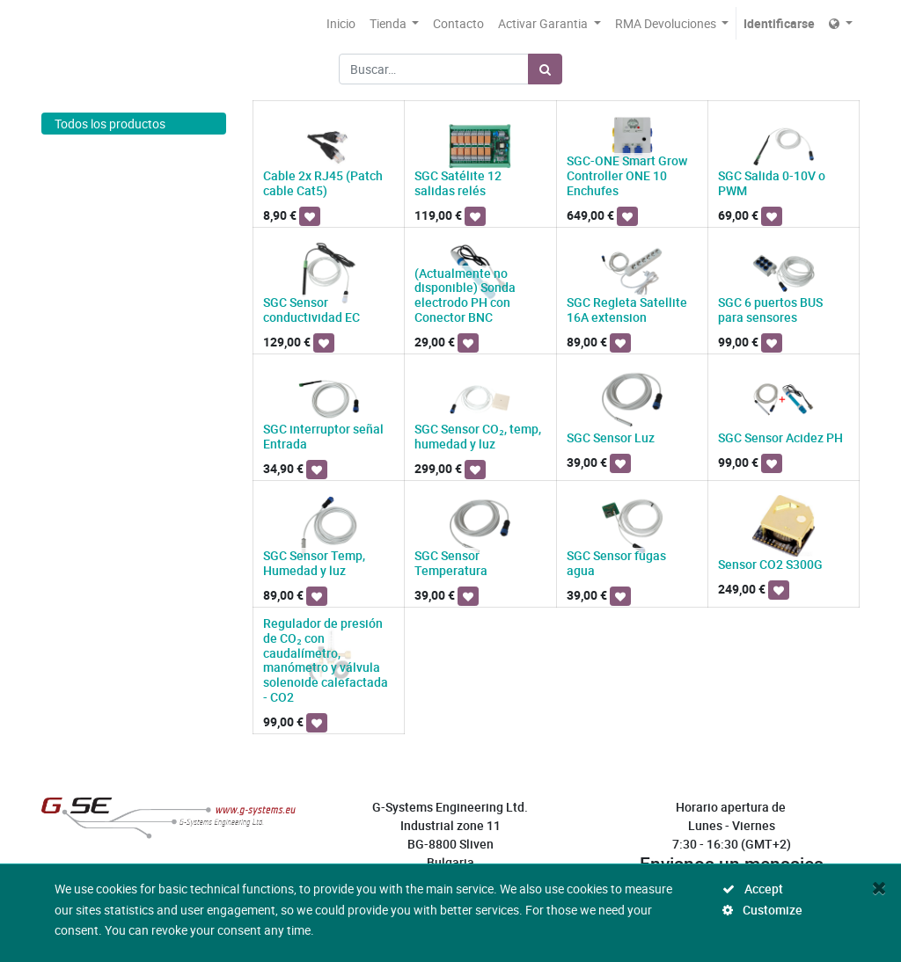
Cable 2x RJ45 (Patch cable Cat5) (323, 183)
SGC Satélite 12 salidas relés (458, 183)
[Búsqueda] (545, 69)
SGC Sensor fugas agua (616, 563)
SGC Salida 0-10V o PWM (771, 183)
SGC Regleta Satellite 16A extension (627, 309)
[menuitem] (341, 23)
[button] (309, 216)
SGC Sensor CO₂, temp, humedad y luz (477, 436)
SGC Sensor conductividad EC (311, 309)
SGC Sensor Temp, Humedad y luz (314, 563)
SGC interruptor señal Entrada (323, 436)
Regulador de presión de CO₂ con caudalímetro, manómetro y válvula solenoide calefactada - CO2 (325, 660)
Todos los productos (110, 123)
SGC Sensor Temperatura (450, 563)
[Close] (879, 887)
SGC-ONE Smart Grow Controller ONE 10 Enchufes (627, 175)
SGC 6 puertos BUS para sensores (770, 309)
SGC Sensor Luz (611, 437)
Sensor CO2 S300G (770, 564)
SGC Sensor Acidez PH (780, 437)
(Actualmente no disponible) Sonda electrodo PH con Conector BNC (466, 295)
